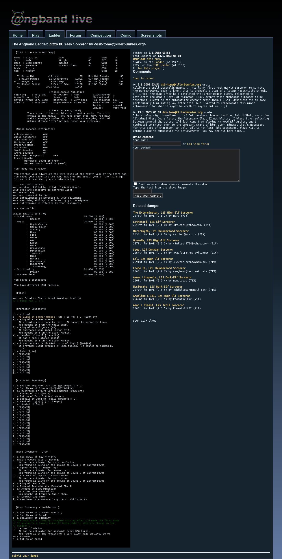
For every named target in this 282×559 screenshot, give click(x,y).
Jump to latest (144, 78)
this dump (147, 58)
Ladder (54, 35)
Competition (101, 35)
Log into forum (198, 143)
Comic (126, 35)
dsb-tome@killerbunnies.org (181, 84)
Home (17, 35)
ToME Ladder (161, 65)
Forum (75, 35)
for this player (149, 68)
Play (35, 35)
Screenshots (151, 35)
